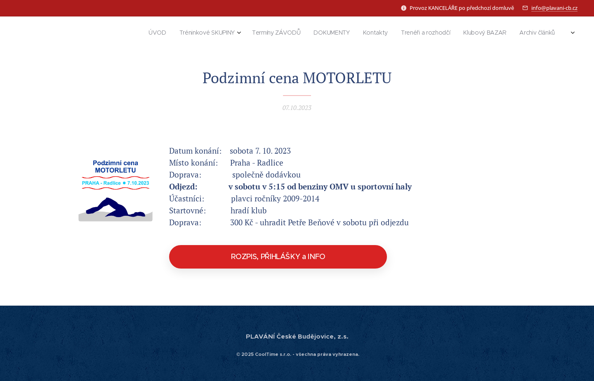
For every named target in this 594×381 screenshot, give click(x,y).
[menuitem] (443, 33)
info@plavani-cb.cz (554, 8)
